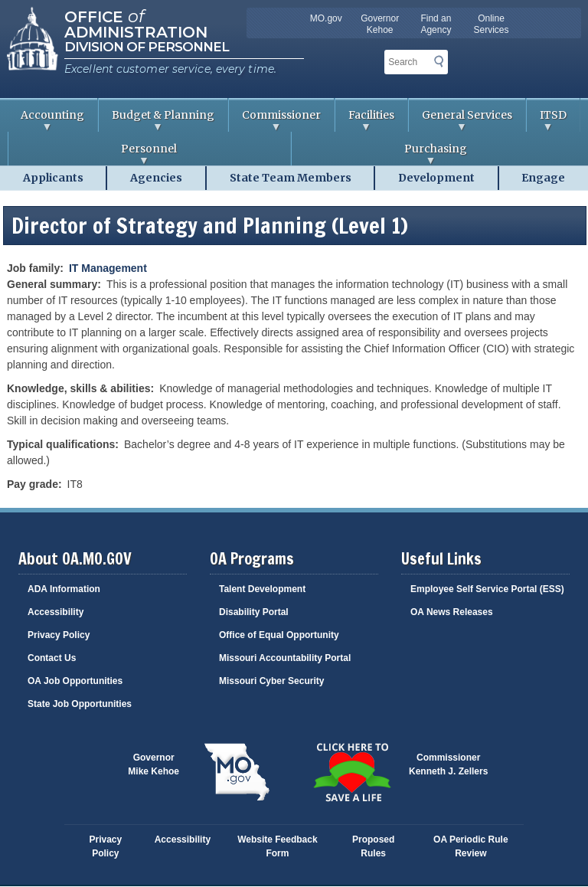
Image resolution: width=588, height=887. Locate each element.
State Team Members (290, 178)
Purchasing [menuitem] (379, 153)
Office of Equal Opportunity (279, 635)
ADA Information (64, 589)
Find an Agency (435, 24)
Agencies (156, 178)
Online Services (491, 24)
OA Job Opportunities (75, 681)
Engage (543, 178)
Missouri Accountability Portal (285, 658)
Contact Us (52, 658)
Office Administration (135, 23)
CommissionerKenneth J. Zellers (448, 764)
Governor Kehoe (380, 24)
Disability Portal (254, 612)
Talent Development (262, 589)
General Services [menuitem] (460, 120)
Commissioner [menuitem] (275, 120)
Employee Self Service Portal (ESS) (487, 589)
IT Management (108, 268)
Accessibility (55, 612)
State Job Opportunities (80, 704)
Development (436, 178)
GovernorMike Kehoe (153, 764)
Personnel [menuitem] (92, 153)
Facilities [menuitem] (364, 120)
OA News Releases (451, 612)
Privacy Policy (59, 635)
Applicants (53, 178)
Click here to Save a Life (351, 772)
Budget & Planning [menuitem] (156, 120)
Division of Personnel (146, 46)
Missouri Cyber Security (271, 681)
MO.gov (326, 18)
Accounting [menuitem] (46, 120)
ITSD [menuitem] (547, 120)
